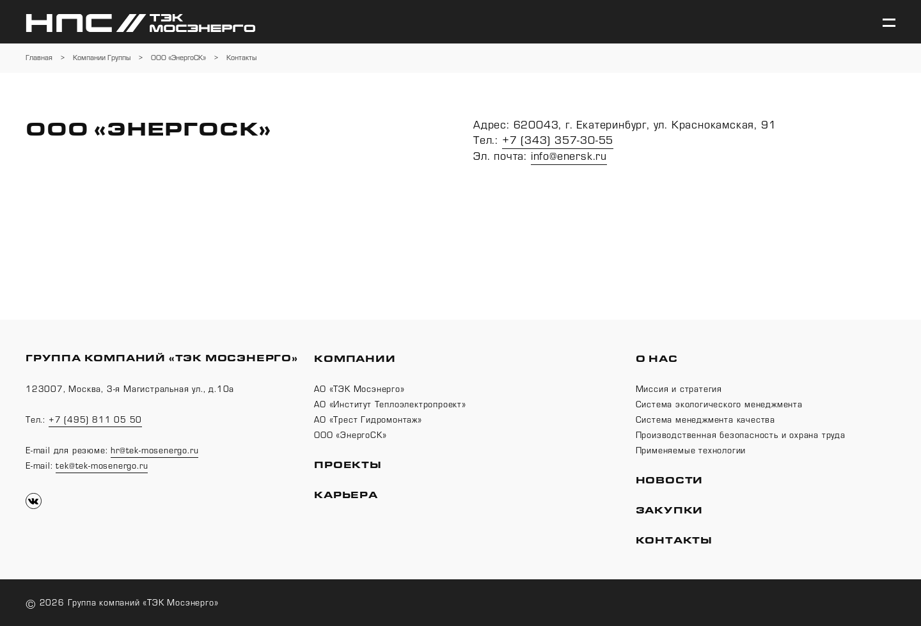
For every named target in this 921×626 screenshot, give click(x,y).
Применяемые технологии (691, 451)
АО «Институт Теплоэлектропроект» (390, 405)
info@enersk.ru (569, 156)
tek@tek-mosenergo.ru (102, 466)
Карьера (346, 495)
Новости (670, 480)
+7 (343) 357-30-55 (557, 140)
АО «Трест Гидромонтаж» (368, 420)
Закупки (670, 510)
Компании (354, 359)
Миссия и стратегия (679, 389)
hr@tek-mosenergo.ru (154, 451)
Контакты (674, 540)
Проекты (348, 465)
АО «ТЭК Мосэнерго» (359, 389)
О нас (657, 359)
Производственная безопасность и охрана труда (741, 435)
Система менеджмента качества (705, 420)
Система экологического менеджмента (719, 405)
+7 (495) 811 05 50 (95, 420)
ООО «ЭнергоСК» (350, 435)
